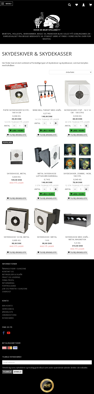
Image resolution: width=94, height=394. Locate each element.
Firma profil (8, 280)
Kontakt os (8, 271)
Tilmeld (7, 372)
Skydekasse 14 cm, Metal (16, 237)
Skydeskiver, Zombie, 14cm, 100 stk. (77, 174)
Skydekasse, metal (16, 173)
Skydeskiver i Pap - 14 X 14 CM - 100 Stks (77, 111)
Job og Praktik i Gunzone (14, 289)
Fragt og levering (11, 277)
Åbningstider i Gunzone (14, 269)
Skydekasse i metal (47, 237)
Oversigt (6, 291)
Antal (7, 125)
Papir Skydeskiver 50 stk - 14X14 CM (16, 111)
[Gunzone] (47, 19)
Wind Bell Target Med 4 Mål (47, 110)
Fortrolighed (9, 286)
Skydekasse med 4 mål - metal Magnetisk (77, 238)
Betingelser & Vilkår (12, 274)
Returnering (8, 283)
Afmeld (18, 372)
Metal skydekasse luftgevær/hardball (47, 174)
